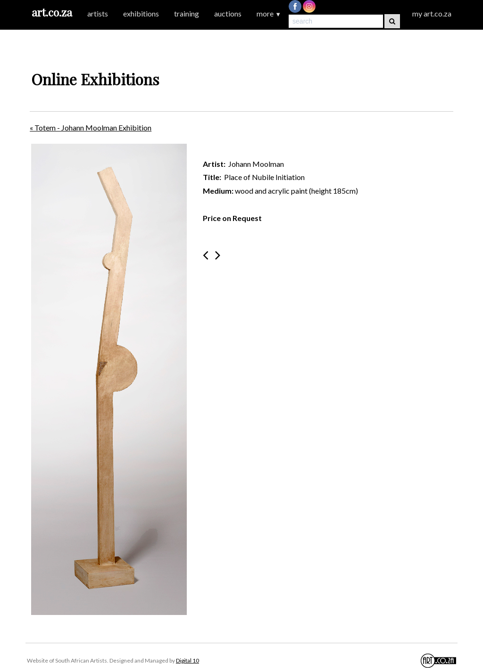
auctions (228, 13)
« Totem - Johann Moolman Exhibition (90, 127)
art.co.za (52, 12)
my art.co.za (431, 13)
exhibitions (141, 13)
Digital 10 (187, 660)
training (186, 13)
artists (97, 13)
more (269, 13)
